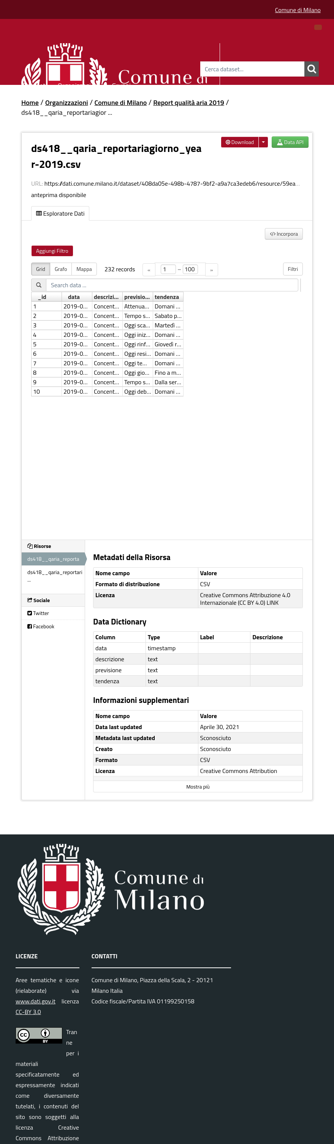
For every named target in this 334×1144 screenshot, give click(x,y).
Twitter (38, 613)
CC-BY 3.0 (28, 1011)
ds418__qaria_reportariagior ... (66, 112)
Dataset (34, 84)
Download (240, 142)
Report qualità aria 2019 (188, 102)
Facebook (40, 626)
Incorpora (284, 234)
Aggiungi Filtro (52, 251)
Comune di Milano (298, 9)
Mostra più (197, 786)
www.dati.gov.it (35, 1001)
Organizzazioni (79, 84)
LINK (273, 602)
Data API (290, 142)
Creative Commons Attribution (238, 770)
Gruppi (121, 84)
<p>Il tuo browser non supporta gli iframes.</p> (167, 397)
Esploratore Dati (60, 213)
